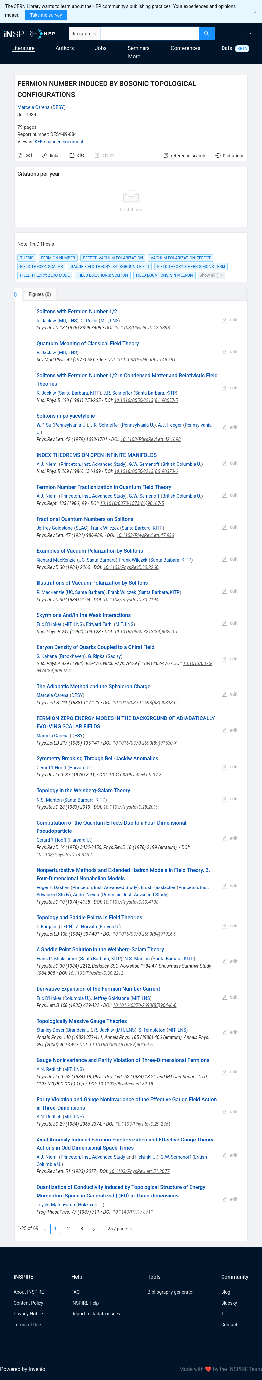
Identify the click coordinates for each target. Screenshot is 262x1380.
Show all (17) (212, 275)
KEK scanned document (59, 141)
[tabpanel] (131, 771)
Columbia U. (76, 998)
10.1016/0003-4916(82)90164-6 (121, 1044)
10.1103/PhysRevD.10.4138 (131, 902)
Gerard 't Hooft (51, 767)
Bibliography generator (171, 1292)
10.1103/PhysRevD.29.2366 (143, 1124)
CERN (66, 926)
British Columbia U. (181, 464)
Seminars (139, 48)
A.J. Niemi (47, 464)
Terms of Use (27, 1324)
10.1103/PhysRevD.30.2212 (96, 973)
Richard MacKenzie (56, 560)
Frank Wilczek (105, 528)
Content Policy (28, 1303)
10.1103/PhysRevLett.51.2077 (139, 1171)
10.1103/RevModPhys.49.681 (146, 359)
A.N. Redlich (49, 1069)
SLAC (81, 528)
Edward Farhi (99, 624)
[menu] (239, 33)
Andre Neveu (86, 894)
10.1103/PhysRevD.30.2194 (131, 599)
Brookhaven (72, 656)
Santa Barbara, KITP (79, 393)
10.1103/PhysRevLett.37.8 (135, 774)
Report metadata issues (95, 1313)
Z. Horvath (86, 926)
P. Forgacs (47, 926)
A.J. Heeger (170, 425)
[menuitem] (249, 33)
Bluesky (229, 1303)
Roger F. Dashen (53, 887)
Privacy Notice (28, 1313)
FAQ (75, 1292)
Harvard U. (80, 767)
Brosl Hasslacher (158, 887)
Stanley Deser (51, 1030)
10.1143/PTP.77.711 (133, 1212)
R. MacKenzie (51, 592)
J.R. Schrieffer (117, 393)
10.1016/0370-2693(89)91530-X (145, 743)
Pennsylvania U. (70, 425)
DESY (58, 107)
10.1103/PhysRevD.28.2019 (131, 807)
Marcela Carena (33, 107)
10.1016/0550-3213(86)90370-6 (146, 471)
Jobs (101, 48)
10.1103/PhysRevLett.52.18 (125, 1083)
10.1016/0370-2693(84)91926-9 (144, 934)
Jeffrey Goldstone (55, 528)
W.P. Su (44, 425)
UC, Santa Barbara (97, 560)
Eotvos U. (109, 926)
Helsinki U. (146, 1157)
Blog (225, 1292)
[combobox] (150, 33)
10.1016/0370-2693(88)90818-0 (144, 702)
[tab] (36, 294)
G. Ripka (96, 656)
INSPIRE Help (85, 1303)
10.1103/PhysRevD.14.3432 (64, 854)
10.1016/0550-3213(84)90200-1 (146, 631)
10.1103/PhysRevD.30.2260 (131, 567)
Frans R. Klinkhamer (57, 958)
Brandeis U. (79, 1030)
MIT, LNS (68, 320)
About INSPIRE (29, 1292)
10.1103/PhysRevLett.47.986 (145, 535)
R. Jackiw (46, 320)
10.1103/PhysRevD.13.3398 (142, 327)
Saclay (114, 656)
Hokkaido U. (90, 1204)
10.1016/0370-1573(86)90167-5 (132, 503)
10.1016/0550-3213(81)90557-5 (146, 400)
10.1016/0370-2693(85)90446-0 (144, 1005)
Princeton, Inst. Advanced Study (93, 464)
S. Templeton (152, 1030)
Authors (65, 48)
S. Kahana (47, 656)
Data (227, 48)
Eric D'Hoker (49, 624)
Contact (229, 1324)
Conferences (185, 48)
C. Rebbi (89, 320)
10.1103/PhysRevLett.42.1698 (150, 439)
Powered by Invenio (22, 1369)
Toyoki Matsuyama (56, 1204)
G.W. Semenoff (144, 464)
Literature (23, 48)
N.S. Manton (49, 800)
